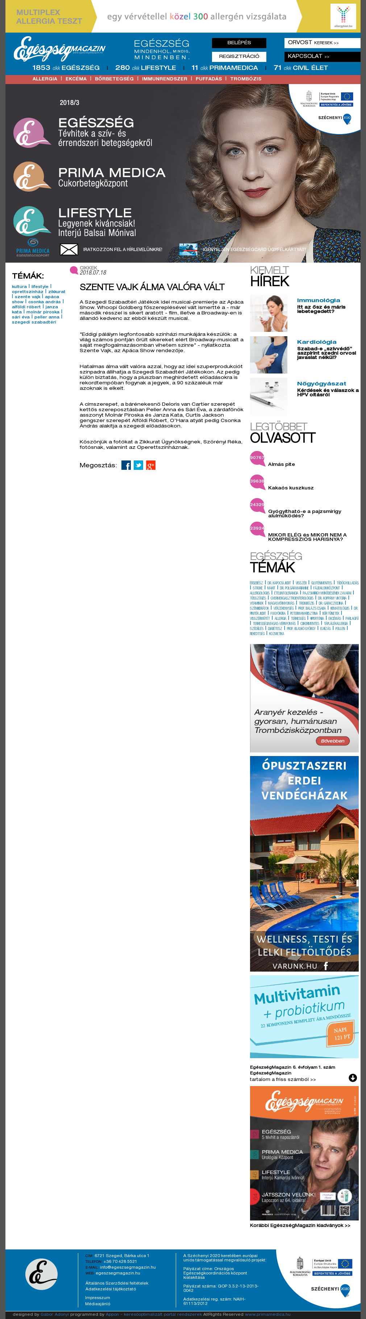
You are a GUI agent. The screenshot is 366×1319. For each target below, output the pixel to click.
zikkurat (57, 292)
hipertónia (317, 619)
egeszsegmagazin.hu (118, 1273)
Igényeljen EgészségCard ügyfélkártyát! (254, 250)
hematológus (339, 609)
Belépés (239, 43)
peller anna (46, 318)
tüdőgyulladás (348, 583)
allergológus (260, 594)
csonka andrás (44, 302)
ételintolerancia (286, 594)
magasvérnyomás (281, 604)
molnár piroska (42, 312)
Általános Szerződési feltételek (117, 1283)
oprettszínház (27, 292)
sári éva (21, 318)
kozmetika (276, 634)
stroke (258, 588)
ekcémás (335, 619)
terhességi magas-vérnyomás (274, 624)
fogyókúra (278, 614)
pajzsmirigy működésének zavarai (327, 594)
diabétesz (275, 629)
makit (271, 588)
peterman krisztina (304, 614)
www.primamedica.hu (268, 1315)
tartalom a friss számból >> (283, 1080)
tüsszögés (258, 599)
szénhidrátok (259, 609)
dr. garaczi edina (331, 604)
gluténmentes (321, 583)
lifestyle (40, 287)
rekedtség (257, 634)
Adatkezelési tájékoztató (111, 1289)
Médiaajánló (97, 1304)
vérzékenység (284, 609)
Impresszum (97, 1298)
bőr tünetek (331, 614)
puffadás (209, 79)
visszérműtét (260, 619)
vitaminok (256, 604)
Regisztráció (239, 56)
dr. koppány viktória (332, 599)
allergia (45, 79)
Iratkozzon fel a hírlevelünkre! (122, 250)
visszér (301, 583)
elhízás (325, 629)
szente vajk (27, 297)
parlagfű (352, 619)
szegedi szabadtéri (34, 323)
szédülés (256, 629)
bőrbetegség (114, 79)
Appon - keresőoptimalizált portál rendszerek (154, 1315)
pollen (340, 629)
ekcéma (76, 79)
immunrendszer (164, 79)
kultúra (19, 287)
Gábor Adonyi (55, 1315)
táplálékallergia (336, 624)
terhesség (298, 619)
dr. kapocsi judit (279, 583)
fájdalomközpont (326, 588)
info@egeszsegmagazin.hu (128, 1267)
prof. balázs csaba (312, 609)
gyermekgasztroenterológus (292, 599)
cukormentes (309, 624)
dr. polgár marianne (294, 588)
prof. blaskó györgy (301, 629)
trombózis (245, 79)
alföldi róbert (26, 307)
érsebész (256, 583)
